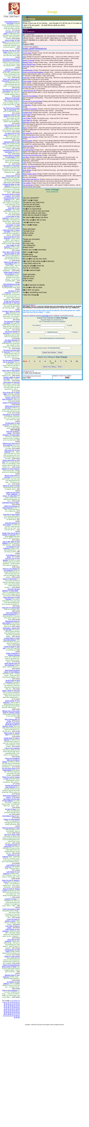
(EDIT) (25, 17)
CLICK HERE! (43, 296)
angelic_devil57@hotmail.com (33, 46)
